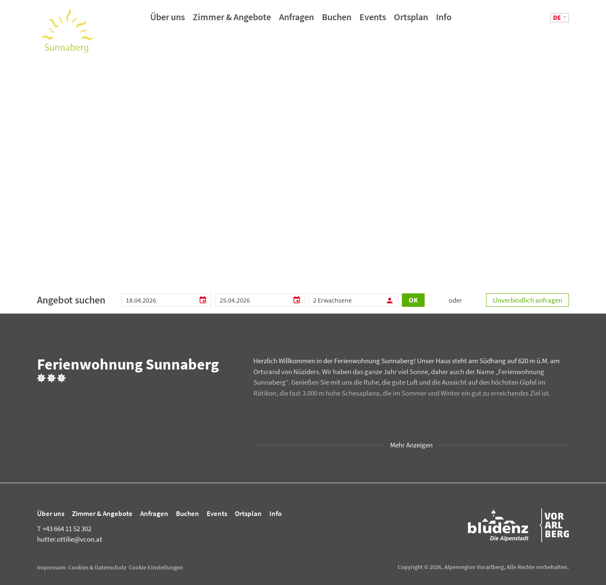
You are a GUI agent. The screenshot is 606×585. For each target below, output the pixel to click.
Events (372, 20)
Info (444, 20)
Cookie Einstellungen (156, 567)
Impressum (51, 567)
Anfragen (296, 20)
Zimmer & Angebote (232, 20)
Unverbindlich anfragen (527, 300)
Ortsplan (411, 20)
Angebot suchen (71, 299)
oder (455, 300)
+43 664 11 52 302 (64, 528)
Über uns (167, 20)
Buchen (336, 20)
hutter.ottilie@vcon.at (69, 539)
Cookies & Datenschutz (97, 567)
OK (413, 300)
